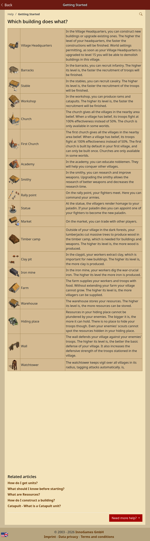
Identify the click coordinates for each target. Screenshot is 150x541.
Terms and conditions (97, 537)
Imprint (50, 537)
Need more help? (125, 518)
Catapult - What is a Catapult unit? (34, 506)
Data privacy (68, 537)
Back (6, 5)
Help (11, 14)
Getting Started (29, 14)
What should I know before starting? (36, 489)
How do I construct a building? (31, 500)
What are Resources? (24, 494)
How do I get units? (23, 483)
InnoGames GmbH (89, 532)
